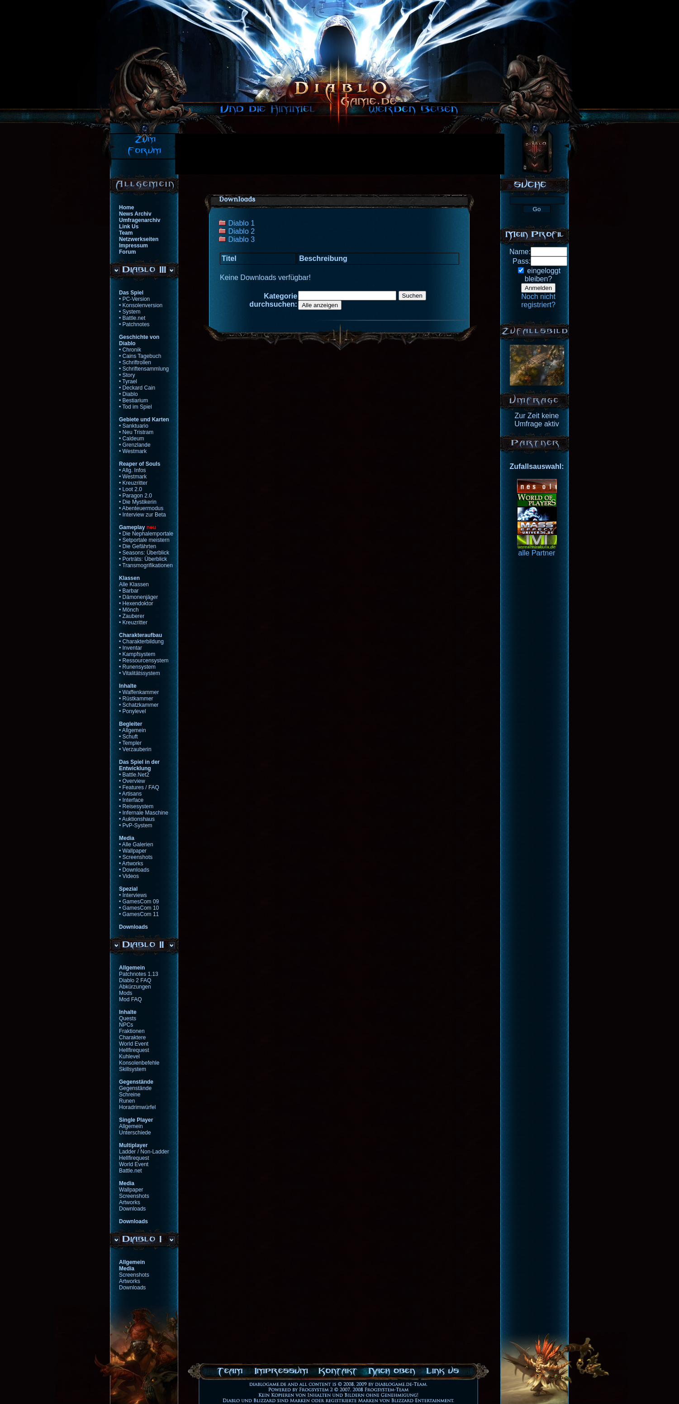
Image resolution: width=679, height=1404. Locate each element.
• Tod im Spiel (135, 407)
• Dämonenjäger (138, 597)
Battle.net (130, 1171)
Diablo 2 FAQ (135, 980)
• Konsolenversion (140, 305)
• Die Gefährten (137, 546)
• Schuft (128, 736)
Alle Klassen (134, 584)
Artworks (129, 1202)
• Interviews (133, 895)
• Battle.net (132, 318)
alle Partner (537, 553)
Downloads (132, 1209)
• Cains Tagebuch (140, 356)
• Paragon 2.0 (135, 495)
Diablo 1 (241, 223)
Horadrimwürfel (137, 1107)
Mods (125, 993)
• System (130, 312)
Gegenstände (135, 1088)
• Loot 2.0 (130, 489)
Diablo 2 (241, 231)
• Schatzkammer (139, 705)
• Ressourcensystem (144, 660)
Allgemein (131, 1126)
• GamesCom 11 (139, 914)
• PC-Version (134, 299)
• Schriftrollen (135, 362)
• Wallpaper (133, 851)
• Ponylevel (132, 711)
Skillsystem (132, 1069)
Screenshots (134, 1196)
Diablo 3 (241, 239)
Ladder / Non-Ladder (144, 1151)
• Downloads (134, 870)
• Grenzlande (135, 445)
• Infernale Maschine (143, 813)
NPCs (126, 1025)
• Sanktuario (133, 426)
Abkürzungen (135, 987)
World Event (133, 1044)
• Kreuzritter (133, 483)
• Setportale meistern (144, 540)
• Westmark (133, 451)
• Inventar (130, 648)
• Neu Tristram (136, 432)
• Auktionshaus (137, 819)
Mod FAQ (130, 999)
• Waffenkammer (139, 692)
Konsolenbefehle (139, 1063)
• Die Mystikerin (138, 502)
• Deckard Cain (137, 388)
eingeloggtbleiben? (542, 275)
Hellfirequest (134, 1050)
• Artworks (131, 863)
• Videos (129, 876)
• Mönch (129, 610)
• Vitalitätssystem (139, 673)
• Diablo (128, 394)
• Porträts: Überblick (143, 559)
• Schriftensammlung (144, 369)
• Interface (131, 800)
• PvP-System (135, 825)
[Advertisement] (339, 154)
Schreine (129, 1094)
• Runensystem (137, 667)
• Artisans (130, 794)
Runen (127, 1101)
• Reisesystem (136, 806)
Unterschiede (135, 1132)
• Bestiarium (133, 400)
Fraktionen (132, 1031)
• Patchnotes (134, 324)
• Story (127, 375)
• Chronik (130, 350)
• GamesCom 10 (139, 908)
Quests (127, 1018)
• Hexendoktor (136, 603)
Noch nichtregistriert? (538, 301)
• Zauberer (131, 616)
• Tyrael (128, 381)
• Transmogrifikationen (146, 565)
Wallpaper (131, 1190)
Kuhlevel (129, 1056)
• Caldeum (131, 438)
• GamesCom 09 (139, 901)
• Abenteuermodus (141, 508)
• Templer (130, 743)
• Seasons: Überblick (144, 553)
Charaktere (132, 1037)
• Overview (132, 781)
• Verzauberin (135, 749)
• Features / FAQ (139, 787)
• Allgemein (132, 730)
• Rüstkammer (136, 698)
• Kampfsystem (137, 654)
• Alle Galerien (136, 844)
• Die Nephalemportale (146, 534)
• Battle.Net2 (134, 775)
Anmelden (538, 288)
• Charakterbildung (141, 641)
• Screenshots (135, 857)
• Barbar (129, 591)
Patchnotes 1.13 (138, 974)
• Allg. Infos (132, 470)
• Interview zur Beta (142, 514)
